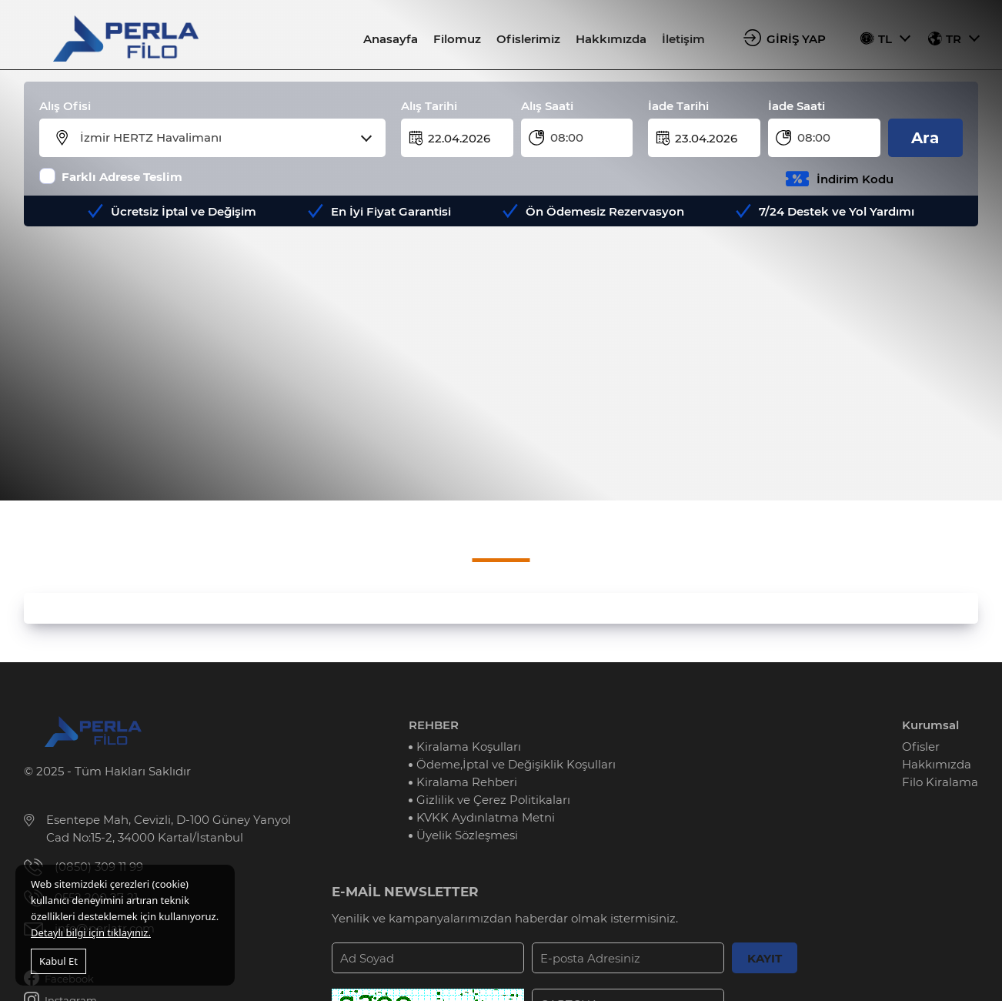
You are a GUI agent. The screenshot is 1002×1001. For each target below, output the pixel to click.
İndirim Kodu (855, 179)
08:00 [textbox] (566, 137)
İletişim (683, 39)
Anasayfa (390, 39)
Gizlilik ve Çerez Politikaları (493, 799)
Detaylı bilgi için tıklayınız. (91, 932)
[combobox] (222, 138)
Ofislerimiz (528, 39)
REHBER (434, 725)
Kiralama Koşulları (468, 746)
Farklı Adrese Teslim (122, 176)
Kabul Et (58, 961)
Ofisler (921, 746)
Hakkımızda (611, 39)
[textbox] (222, 138)
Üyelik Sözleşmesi (467, 835)
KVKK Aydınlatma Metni (485, 817)
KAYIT (764, 958)
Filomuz (457, 39)
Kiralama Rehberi (466, 782)
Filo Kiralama (940, 782)
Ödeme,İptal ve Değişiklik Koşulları (516, 764)
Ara (925, 138)
